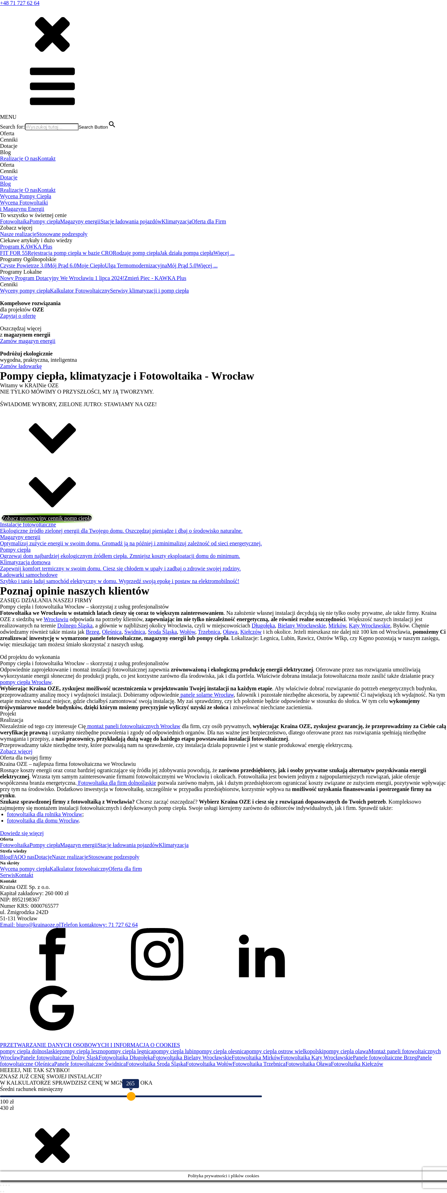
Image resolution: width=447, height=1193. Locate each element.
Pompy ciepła (44, 221)
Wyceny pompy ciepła (25, 291)
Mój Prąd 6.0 (62, 265)
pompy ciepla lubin (175, 1051)
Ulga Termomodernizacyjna (136, 265)
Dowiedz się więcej (22, 833)
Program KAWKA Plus (26, 247)
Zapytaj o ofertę (18, 316)
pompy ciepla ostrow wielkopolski (285, 1051)
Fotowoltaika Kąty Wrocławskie (316, 1058)
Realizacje (12, 158)
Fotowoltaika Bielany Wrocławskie (192, 1058)
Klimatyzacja (176, 221)
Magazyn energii (79, 845)
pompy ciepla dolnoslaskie (30, 1051)
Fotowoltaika (14, 221)
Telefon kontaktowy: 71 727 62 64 (99, 925)
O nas (31, 158)
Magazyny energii (80, 221)
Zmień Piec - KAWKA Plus (155, 278)
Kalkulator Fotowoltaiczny (80, 291)
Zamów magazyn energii (28, 341)
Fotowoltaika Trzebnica (259, 1064)
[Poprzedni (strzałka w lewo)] (0, 1191)
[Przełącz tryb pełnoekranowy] (3, 1185)
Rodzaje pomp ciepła (136, 253)
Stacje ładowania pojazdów (131, 221)
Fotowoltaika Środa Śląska (156, 1064)
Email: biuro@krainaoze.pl (30, 925)
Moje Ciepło (91, 265)
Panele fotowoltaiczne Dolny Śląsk (59, 1058)
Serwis (7, 875)
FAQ (16, 857)
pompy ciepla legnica (129, 1051)
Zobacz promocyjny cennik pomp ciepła (47, 518)
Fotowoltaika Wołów (209, 1064)
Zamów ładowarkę (21, 366)
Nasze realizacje (18, 234)
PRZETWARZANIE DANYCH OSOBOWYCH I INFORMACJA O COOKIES (90, 1045)
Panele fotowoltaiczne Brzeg (385, 1058)
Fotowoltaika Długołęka (125, 1058)
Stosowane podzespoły (61, 234)
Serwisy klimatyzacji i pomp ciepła (149, 291)
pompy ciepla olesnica (222, 1051)
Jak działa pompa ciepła (186, 253)
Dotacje (8, 177)
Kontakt (47, 158)
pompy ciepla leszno (83, 1051)
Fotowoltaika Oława (308, 1064)
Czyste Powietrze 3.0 (23, 265)
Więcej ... (224, 253)
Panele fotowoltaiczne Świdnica (90, 1064)
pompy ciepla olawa (345, 1051)
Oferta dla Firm (208, 221)
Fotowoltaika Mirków (256, 1058)
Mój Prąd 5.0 (181, 265)
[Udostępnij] (6, 1185)
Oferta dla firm (125, 869)
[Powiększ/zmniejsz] (0, 1185)
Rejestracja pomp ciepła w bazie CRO (70, 253)
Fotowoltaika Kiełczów (357, 1064)
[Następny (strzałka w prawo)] (3, 1191)
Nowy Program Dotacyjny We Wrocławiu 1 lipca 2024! (62, 278)
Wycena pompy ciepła (25, 869)
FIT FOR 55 (14, 253)
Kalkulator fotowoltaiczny (79, 869)
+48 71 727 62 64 (19, 3)
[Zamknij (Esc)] (9, 1185)
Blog (5, 184)
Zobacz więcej (16, 751)
